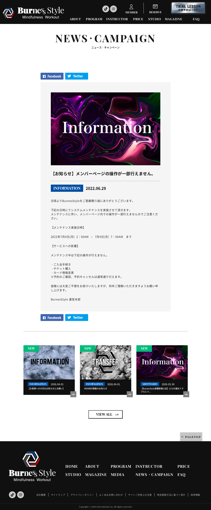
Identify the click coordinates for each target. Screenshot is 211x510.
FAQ (196, 19)
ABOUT (75, 19)
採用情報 (195, 494)
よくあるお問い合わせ (111, 494)
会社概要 (41, 494)
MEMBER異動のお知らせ (95, 388)
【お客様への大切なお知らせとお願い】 (46, 388)
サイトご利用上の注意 (140, 494)
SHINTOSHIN (149, 384)
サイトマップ (58, 494)
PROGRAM (94, 19)
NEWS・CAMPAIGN (155, 474)
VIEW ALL (104, 414)
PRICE (138, 19)
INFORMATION (67, 188)
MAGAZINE (173, 19)
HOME (71, 466)
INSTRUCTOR (117, 19)
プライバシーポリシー (82, 494)
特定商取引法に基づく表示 (171, 494)
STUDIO (154, 19)
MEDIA (118, 474)
